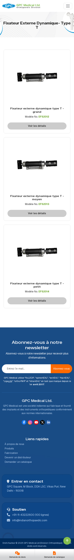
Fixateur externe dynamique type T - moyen (37, 197)
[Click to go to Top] (67, 541)
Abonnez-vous (61, 368)
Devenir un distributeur (16, 457)
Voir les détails (37, 126)
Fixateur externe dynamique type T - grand (37, 110)
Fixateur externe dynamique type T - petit (37, 285)
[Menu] (68, 6)
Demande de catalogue (54, 557)
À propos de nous (13, 444)
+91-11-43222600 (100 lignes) (30, 515)
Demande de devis (17, 557)
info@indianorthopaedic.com (29, 520)
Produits (8, 448)
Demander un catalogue (17, 462)
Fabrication (10, 453)
